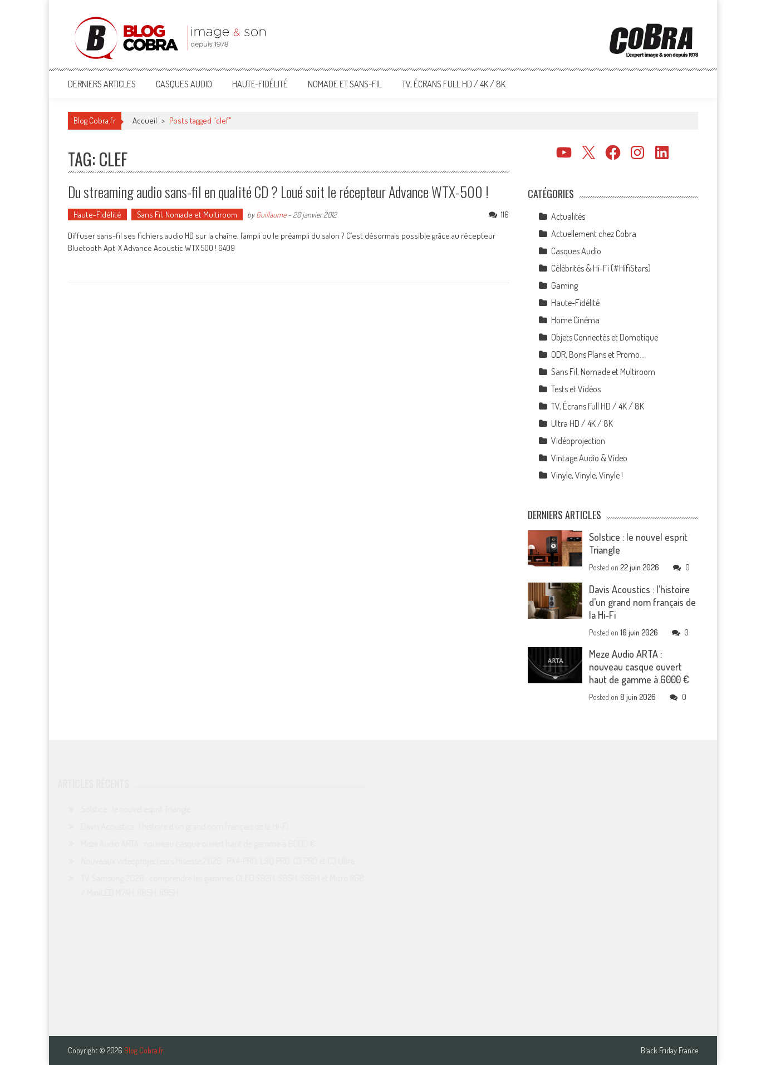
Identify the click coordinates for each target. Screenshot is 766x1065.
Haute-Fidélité (260, 84)
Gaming (564, 285)
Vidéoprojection (578, 440)
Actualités (568, 216)
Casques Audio (184, 84)
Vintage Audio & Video (589, 458)
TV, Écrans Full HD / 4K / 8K (453, 84)
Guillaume (271, 214)
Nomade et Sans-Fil (345, 84)
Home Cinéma (575, 320)
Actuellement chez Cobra (593, 233)
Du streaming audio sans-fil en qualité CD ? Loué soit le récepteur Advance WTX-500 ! (278, 192)
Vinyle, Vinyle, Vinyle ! (587, 475)
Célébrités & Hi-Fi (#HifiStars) (601, 268)
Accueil (144, 120)
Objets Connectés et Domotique (604, 337)
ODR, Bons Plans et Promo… (598, 354)
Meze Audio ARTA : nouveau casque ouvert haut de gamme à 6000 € (639, 667)
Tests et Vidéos (576, 389)
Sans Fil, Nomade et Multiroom (187, 214)
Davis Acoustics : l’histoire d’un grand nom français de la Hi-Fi (642, 602)
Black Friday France (669, 1050)
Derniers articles (102, 84)
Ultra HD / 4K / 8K (582, 423)
